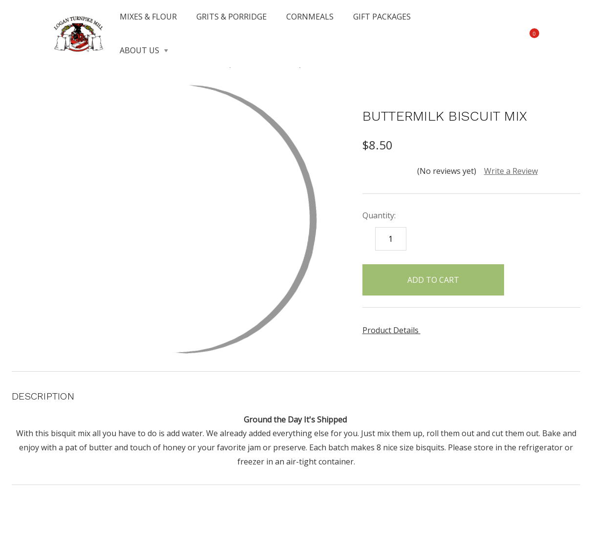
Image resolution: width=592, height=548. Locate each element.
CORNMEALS (310, 16)
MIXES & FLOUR (148, 16)
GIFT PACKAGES (382, 16)
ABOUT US (144, 50)
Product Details (393, 330)
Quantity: (379, 215)
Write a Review (511, 171)
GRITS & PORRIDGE (231, 16)
